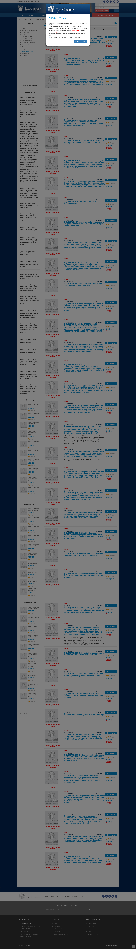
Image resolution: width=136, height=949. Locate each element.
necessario (54, 37)
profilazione (69, 37)
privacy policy (53, 32)
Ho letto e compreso (80, 41)
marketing (77, 37)
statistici (61, 37)
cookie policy (75, 30)
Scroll (133, 946)
